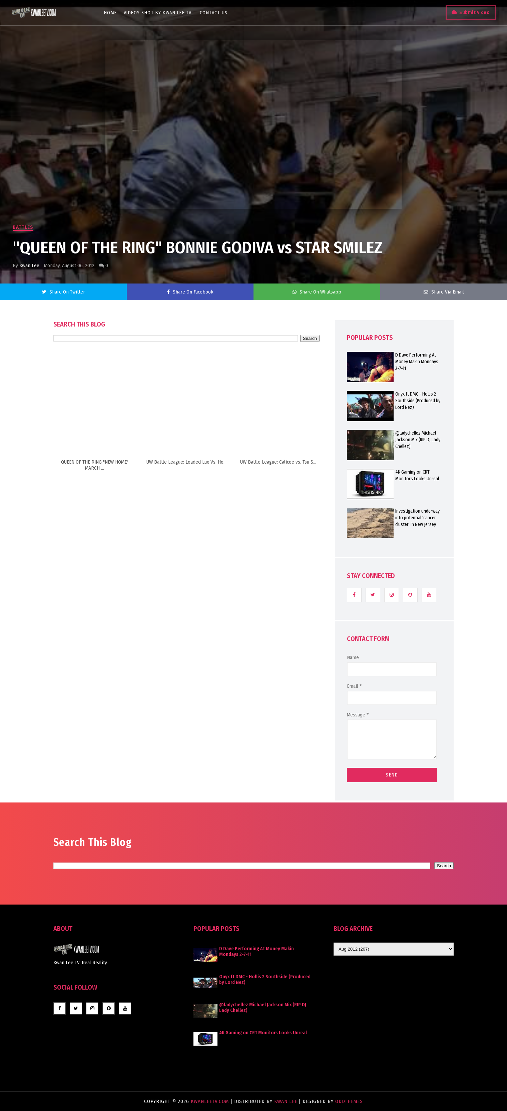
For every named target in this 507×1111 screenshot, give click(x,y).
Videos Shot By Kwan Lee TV (161, 13)
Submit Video (469, 12)
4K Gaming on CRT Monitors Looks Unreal (417, 475)
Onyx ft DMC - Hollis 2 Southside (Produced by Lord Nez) (417, 400)
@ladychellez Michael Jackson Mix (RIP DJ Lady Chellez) (417, 439)
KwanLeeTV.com (210, 1101)
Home (114, 13)
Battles (23, 227)
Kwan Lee (29, 265)
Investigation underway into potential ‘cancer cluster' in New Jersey (417, 517)
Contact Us (217, 13)
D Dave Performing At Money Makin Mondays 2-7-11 (416, 361)
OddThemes (349, 1101)
